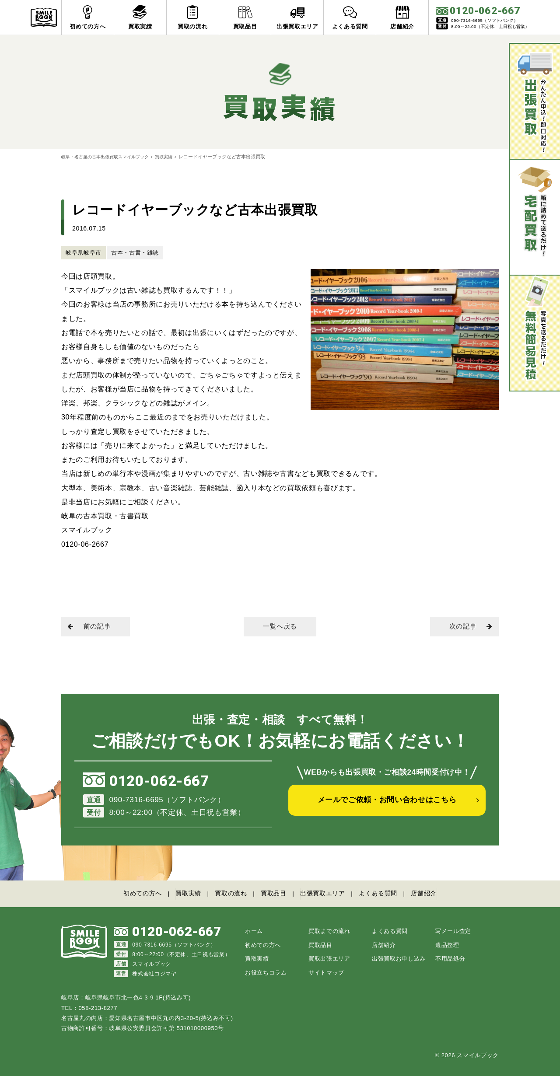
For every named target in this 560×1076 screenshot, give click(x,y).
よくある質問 (385, 894)
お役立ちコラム (266, 971)
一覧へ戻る (280, 627)
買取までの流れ (329, 930)
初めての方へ (131, 894)
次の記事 (468, 627)
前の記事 (92, 627)
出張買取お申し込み (399, 958)
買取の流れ (227, 894)
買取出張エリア (329, 958)
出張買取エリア (326, 894)
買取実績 (173, 156)
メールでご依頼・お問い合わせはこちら (387, 805)
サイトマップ (326, 971)
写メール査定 (453, 930)
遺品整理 (447, 944)
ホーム (254, 930)
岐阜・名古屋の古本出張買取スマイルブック (109, 156)
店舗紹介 (435, 894)
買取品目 (273, 894)
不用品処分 (450, 958)
